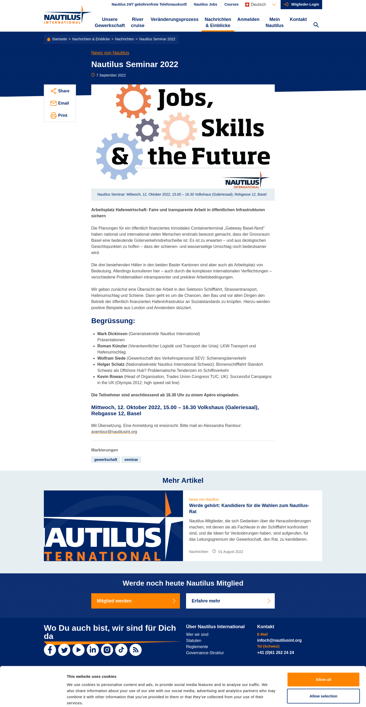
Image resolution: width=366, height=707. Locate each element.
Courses (231, 4)
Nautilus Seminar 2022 (157, 39)
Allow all (323, 653)
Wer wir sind (197, 634)
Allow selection (323, 669)
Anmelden (248, 19)
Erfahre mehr (231, 600)
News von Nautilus (110, 52)
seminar (131, 460)
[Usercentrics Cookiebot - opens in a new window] (33, 697)
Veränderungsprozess (175, 19)
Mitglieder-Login (305, 4)
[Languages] (260, 4)
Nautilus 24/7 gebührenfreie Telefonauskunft (149, 4)
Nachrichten (124, 39)
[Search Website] (316, 25)
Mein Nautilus (275, 22)
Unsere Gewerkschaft (110, 22)
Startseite (59, 39)
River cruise (138, 22)
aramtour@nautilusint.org (114, 432)
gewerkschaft (105, 460)
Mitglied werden (136, 600)
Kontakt (298, 19)
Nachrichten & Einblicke (218, 22)
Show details (267, 697)
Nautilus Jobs (205, 4)
